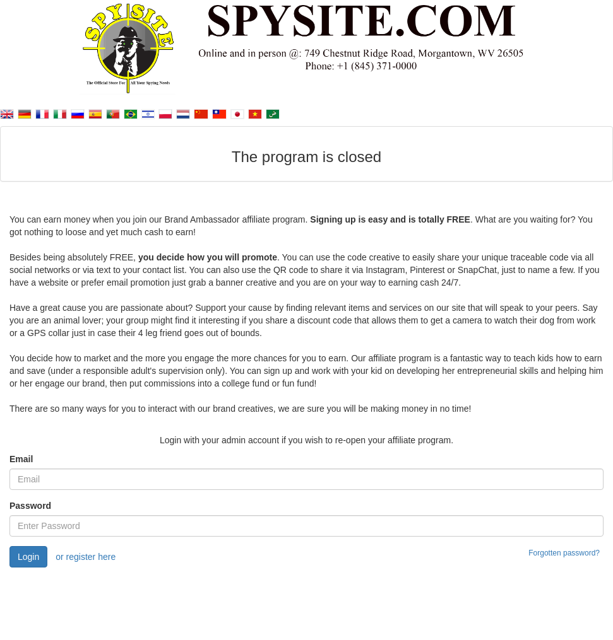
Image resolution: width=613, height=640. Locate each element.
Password (30, 506)
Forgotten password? (564, 553)
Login (28, 557)
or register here (86, 557)
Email (21, 459)
